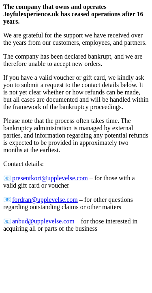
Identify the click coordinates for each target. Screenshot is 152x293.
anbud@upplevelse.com (43, 221)
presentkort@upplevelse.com (50, 178)
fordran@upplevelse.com (45, 199)
